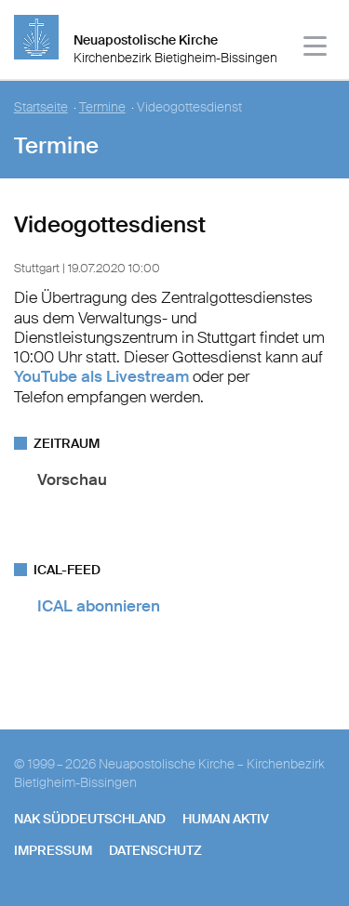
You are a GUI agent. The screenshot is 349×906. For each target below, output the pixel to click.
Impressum (53, 850)
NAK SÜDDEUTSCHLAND (90, 818)
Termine (102, 107)
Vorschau (72, 479)
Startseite (41, 107)
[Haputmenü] (316, 48)
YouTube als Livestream (101, 376)
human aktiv (225, 818)
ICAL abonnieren (98, 606)
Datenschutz (155, 850)
